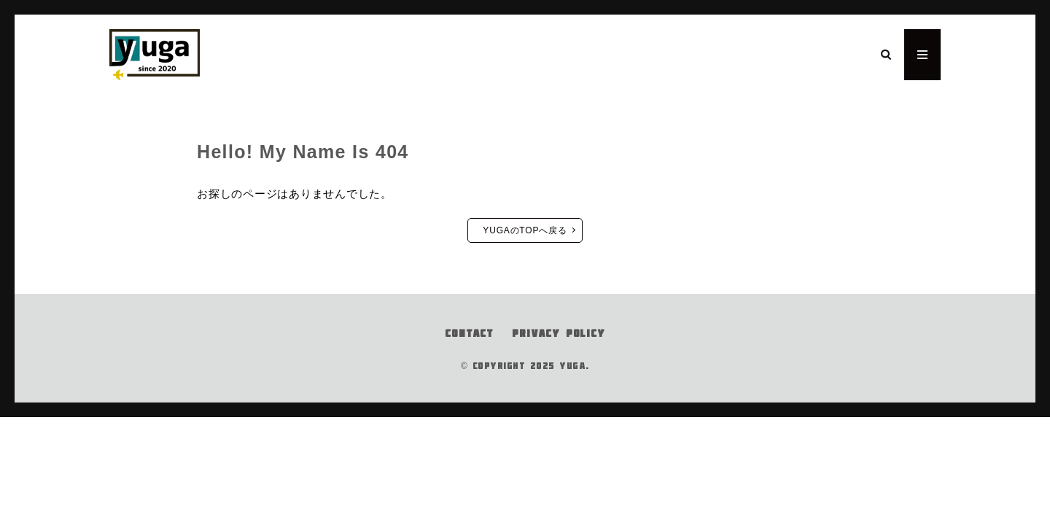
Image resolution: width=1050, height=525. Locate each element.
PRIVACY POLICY (558, 333)
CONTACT (469, 333)
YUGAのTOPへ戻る (525, 230)
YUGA (572, 365)
